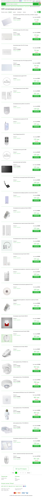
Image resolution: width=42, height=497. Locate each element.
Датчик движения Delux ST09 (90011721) (20, 361)
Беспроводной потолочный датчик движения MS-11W (22, 284)
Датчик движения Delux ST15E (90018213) (20, 423)
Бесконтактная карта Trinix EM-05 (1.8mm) (20, 29)
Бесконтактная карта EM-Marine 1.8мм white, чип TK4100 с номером (25, 14)
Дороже (14, 12)
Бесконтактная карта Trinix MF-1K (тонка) (20, 45)
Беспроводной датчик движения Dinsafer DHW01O (22, 208)
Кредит (34, 1)
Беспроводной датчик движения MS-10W (20, 119)
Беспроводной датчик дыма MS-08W (19, 149)
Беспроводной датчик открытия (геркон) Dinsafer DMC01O (23, 223)
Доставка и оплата (26, 0)
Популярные (19, 12)
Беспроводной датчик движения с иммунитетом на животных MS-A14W (26, 269)
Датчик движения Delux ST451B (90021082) (21, 377)
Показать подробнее (16, 20)
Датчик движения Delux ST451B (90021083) (21, 407)
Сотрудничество (38, 0)
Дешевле (10, 12)
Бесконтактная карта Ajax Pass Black (19, 162)
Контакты (34, 0)
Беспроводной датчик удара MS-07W (19, 75)
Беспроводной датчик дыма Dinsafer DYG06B (21, 331)
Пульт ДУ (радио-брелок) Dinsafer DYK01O (20, 88)
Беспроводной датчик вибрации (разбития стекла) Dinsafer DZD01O (25, 192)
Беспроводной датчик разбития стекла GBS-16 (21, 103)
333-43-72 (16, 1)
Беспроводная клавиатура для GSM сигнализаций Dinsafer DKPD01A (25, 438)
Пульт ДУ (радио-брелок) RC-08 (18, 134)
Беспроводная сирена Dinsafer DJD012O (20, 316)
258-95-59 (4, 1)
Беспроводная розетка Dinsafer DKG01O (20, 346)
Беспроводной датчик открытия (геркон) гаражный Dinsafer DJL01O (25, 238)
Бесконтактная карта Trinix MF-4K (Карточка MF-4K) (22, 60)
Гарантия (30, 0)
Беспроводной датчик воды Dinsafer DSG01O (21, 253)
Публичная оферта (38, 1)
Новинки (24, 12)
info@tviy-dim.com (18, 489)
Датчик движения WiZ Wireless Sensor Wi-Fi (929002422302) (24, 392)
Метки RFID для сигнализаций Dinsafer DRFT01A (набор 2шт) (24, 177)
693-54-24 (10, 1)
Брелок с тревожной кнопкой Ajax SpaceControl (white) (23, 453)
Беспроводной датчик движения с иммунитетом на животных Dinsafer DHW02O (25, 300)
